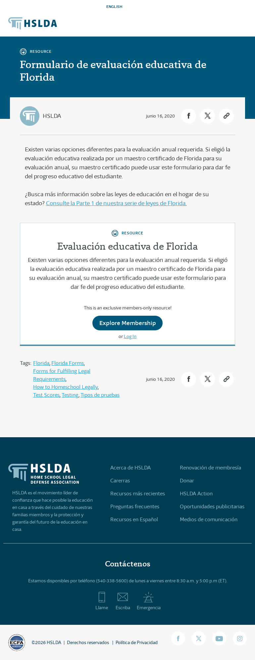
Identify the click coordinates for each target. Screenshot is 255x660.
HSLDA (52, 116)
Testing (70, 394)
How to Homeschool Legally (65, 386)
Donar (187, 480)
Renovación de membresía (210, 467)
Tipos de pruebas (100, 394)
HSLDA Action (196, 493)
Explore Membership (127, 323)
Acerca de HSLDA (130, 467)
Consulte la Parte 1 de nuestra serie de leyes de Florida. (116, 203)
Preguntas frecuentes (134, 506)
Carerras (120, 480)
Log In (130, 336)
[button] (188, 116)
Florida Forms (67, 363)
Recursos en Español (134, 519)
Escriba (123, 601)
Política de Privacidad (137, 642)
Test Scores (46, 394)
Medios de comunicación (208, 519)
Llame (102, 601)
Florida (41, 363)
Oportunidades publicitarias (212, 506)
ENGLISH (114, 6)
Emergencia (149, 601)
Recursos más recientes (137, 493)
